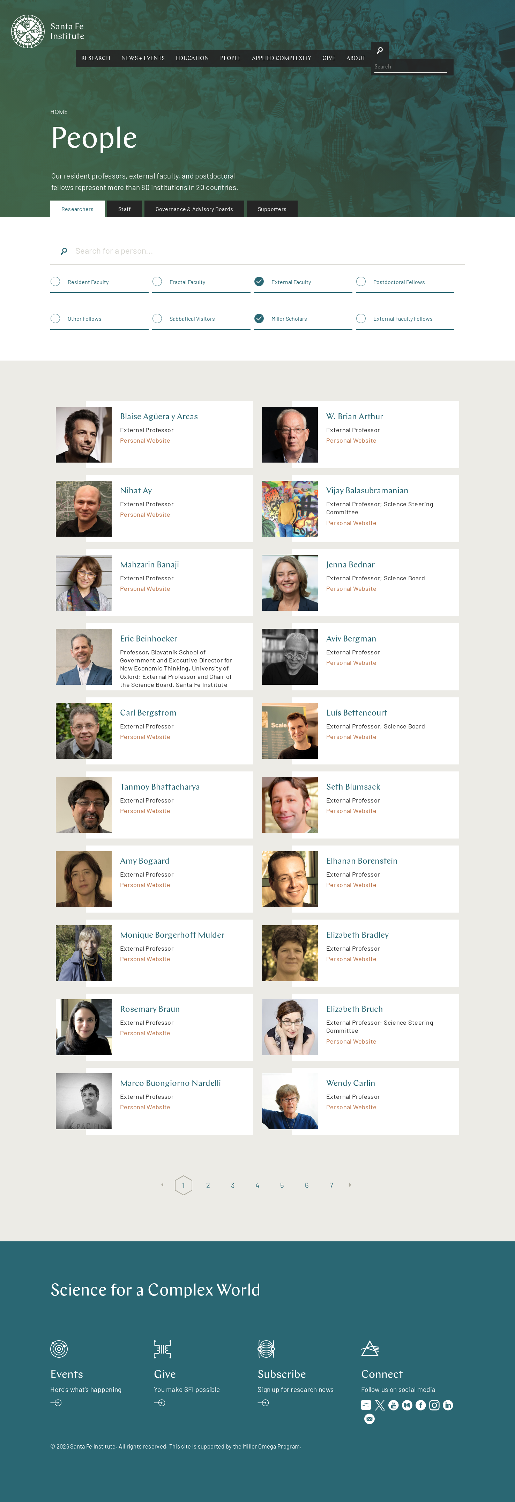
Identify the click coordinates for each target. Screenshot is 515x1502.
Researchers (77, 208)
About (432, 31)
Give (404, 31)
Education (268, 31)
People (306, 31)
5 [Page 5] (282, 1185)
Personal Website (145, 440)
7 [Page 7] (331, 1185)
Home (58, 112)
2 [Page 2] (208, 1185)
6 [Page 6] (307, 1185)
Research (171, 31)
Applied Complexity (357, 31)
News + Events (219, 31)
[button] (172, 30)
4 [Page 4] (257, 1185)
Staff (124, 208)
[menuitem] (77, 209)
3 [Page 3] (233, 1185)
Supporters (272, 208)
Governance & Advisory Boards (194, 208)
